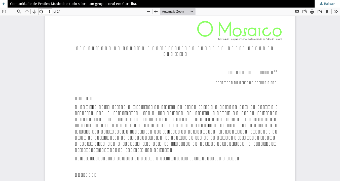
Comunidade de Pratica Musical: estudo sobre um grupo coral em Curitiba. (73, 3)
